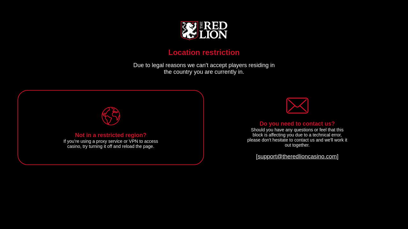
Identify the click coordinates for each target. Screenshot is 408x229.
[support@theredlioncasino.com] (297, 156)
